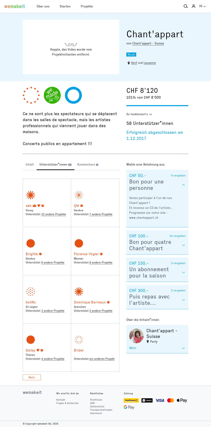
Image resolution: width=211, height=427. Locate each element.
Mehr (32, 377)
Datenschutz (97, 406)
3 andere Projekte (100, 310)
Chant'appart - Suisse (148, 43)
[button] (186, 6)
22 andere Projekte (53, 214)
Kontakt (60, 399)
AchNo (31, 302)
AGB (92, 403)
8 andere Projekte (100, 262)
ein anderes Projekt (102, 358)
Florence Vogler (86, 254)
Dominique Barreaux (90, 302)
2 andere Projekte (52, 310)
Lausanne (150, 62)
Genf (134, 62)
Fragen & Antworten (67, 403)
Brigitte (32, 254)
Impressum (96, 413)
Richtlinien (96, 399)
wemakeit (32, 392)
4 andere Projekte (52, 358)
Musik (131, 54)
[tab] (30, 165)
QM (76, 206)
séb (29, 206)
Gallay (30, 350)
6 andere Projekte (52, 262)
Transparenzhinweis (101, 409)
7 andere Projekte (100, 214)
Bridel (78, 350)
